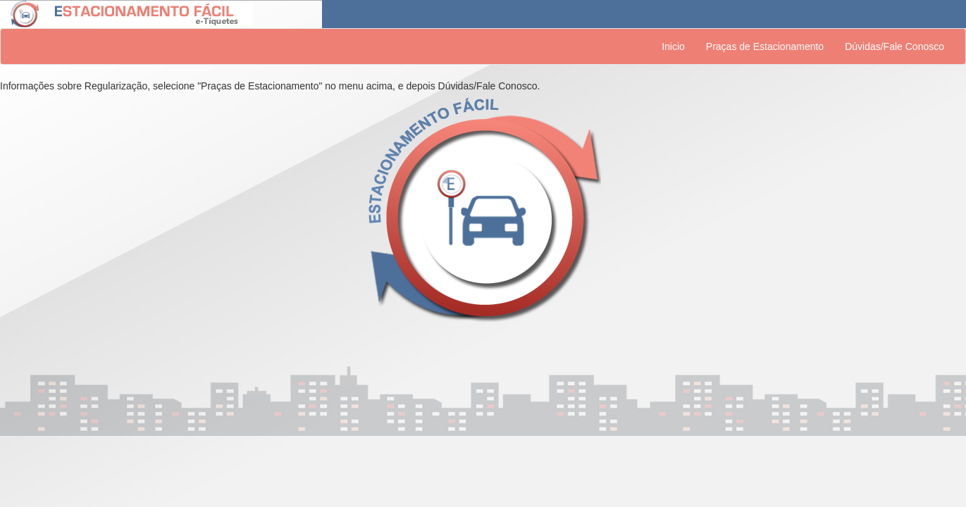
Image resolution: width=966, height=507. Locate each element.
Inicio (673, 46)
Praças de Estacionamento (765, 46)
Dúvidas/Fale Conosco (894, 46)
